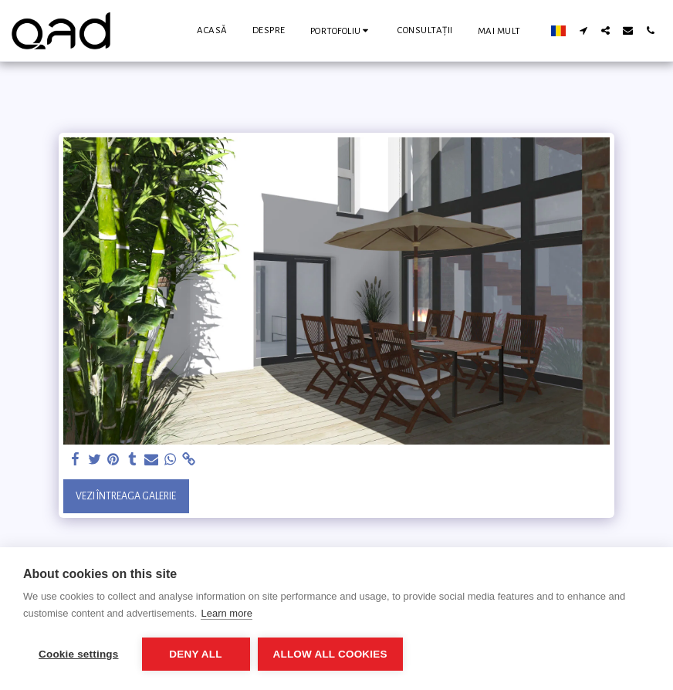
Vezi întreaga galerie (126, 496)
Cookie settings (79, 654)
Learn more (226, 613)
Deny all (195, 654)
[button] (342, 30)
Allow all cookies (330, 654)
